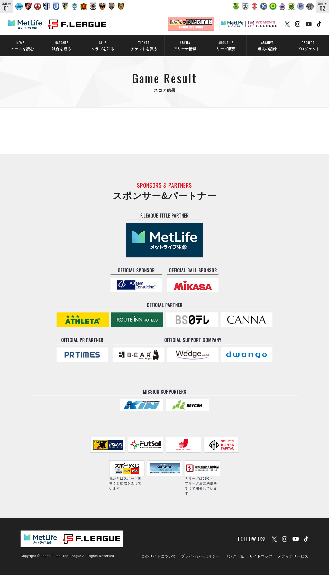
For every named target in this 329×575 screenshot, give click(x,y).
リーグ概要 (226, 45)
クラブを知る (102, 45)
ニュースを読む (20, 45)
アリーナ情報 (185, 45)
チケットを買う (143, 45)
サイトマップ (260, 556)
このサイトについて (158, 556)
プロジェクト (308, 45)
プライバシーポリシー (200, 556)
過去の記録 (267, 45)
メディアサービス (293, 556)
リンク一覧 (234, 556)
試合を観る (61, 45)
